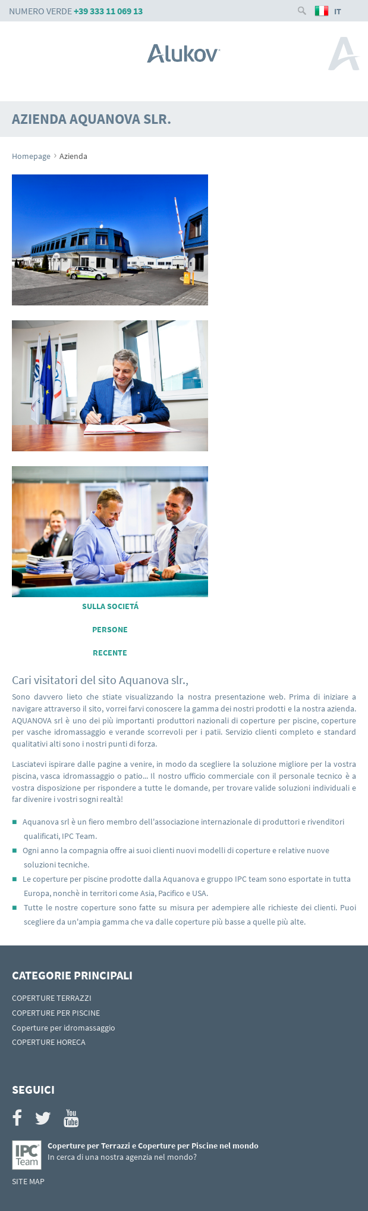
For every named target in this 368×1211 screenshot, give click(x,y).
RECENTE (110, 652)
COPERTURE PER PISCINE (56, 1012)
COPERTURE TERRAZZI (52, 997)
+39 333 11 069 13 (108, 11)
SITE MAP (28, 1181)
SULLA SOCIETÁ (110, 606)
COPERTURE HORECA (49, 1042)
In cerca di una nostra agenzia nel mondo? (122, 1156)
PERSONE (110, 629)
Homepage (31, 156)
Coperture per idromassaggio (63, 1027)
